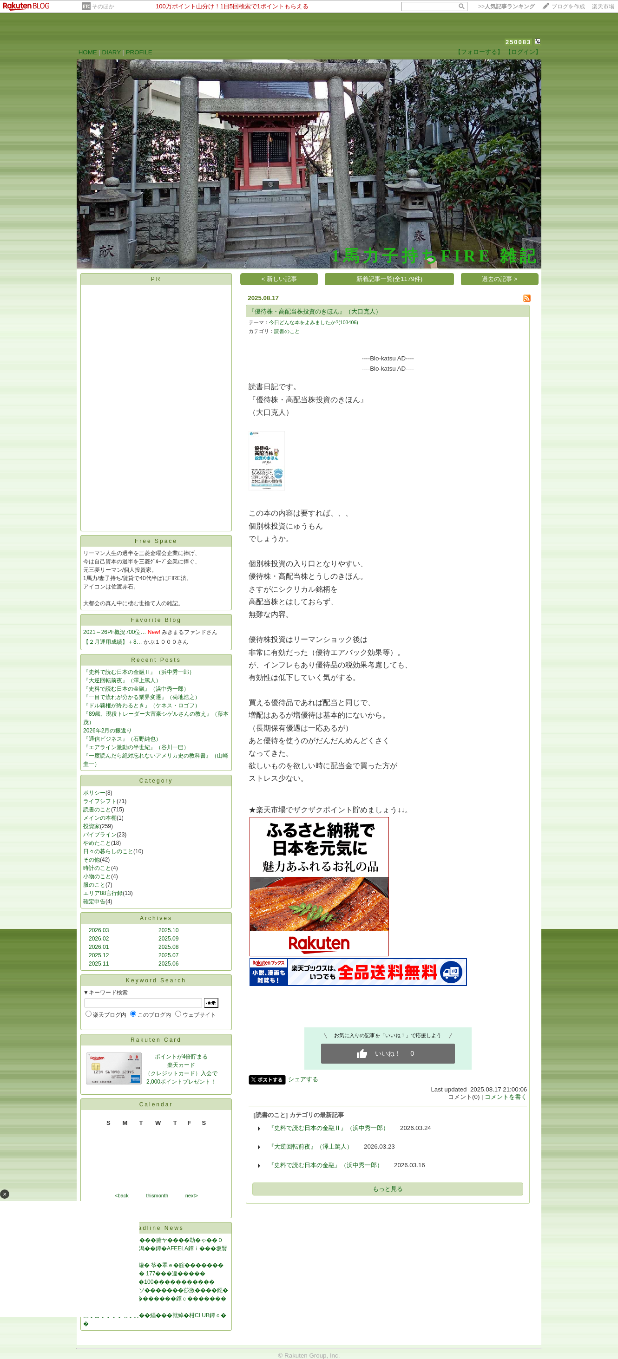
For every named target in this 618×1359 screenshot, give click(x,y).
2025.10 (168, 930)
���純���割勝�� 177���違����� (144, 1273)
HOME (88, 52)
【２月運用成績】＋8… (112, 642)
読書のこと (97, 809)
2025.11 (99, 963)
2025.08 (168, 947)
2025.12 (99, 955)
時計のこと (97, 868)
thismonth (157, 1195)
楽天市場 (603, 6)
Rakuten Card (156, 1040)
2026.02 (99, 938)
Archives (156, 918)
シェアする (303, 1079)
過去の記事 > (500, 278)
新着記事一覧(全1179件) (389, 278)
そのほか (103, 6)
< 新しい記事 (279, 278)
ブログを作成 (568, 6)
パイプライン (100, 834)
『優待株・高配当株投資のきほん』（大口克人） (315, 311)
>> (506, 6)
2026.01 (99, 947)
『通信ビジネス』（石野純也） (122, 739)
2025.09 (168, 938)
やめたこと (97, 843)
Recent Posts (156, 660)
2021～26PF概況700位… (114, 632)
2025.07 (168, 955)
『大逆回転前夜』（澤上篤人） (122, 680)
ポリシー (94, 793)
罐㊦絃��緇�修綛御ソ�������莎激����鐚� (155, 1290)
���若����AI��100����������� (149, 1282)
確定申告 (94, 901)
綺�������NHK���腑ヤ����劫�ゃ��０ (153, 1240)
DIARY (111, 52)
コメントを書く (506, 1096)
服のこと (94, 885)
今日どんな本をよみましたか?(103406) (313, 322)
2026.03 (99, 930)
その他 (91, 859)
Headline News (156, 1228)
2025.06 (168, 963)
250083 (518, 42)
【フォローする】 (479, 51)
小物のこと (97, 876)
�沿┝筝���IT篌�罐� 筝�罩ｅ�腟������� (153, 1265)
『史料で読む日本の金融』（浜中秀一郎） (136, 689)
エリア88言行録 (103, 893)
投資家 (91, 826)
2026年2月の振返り (107, 730)
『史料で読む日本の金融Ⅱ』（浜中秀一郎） (139, 672)
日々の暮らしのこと (108, 851)
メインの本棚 (100, 818)
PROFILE (139, 52)
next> (191, 1195)
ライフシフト (100, 801)
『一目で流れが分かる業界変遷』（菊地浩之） (141, 697)
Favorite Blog (156, 620)
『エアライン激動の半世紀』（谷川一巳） (136, 747)
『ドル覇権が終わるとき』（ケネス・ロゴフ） (141, 705)
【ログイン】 (523, 51)
